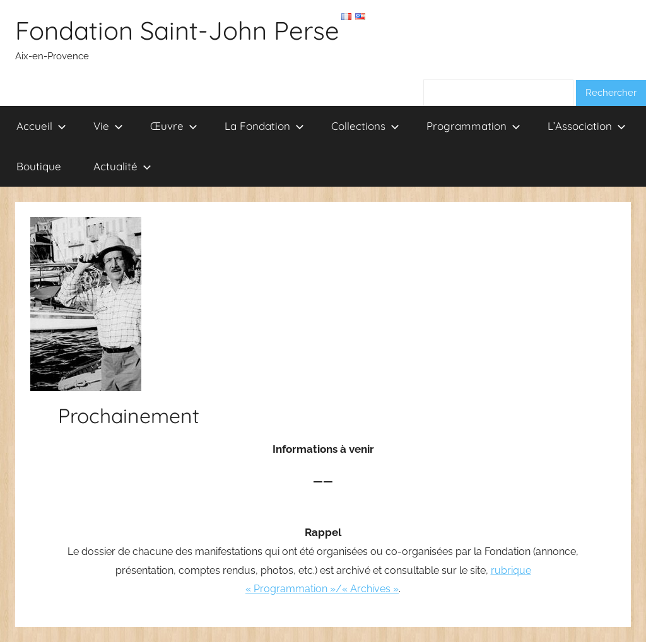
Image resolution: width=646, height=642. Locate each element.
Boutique (38, 166)
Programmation (473, 125)
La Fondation (264, 125)
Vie (108, 125)
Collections (365, 125)
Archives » (374, 589)
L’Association (587, 125)
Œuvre (173, 125)
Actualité (122, 166)
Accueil (41, 125)
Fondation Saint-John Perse (177, 30)
